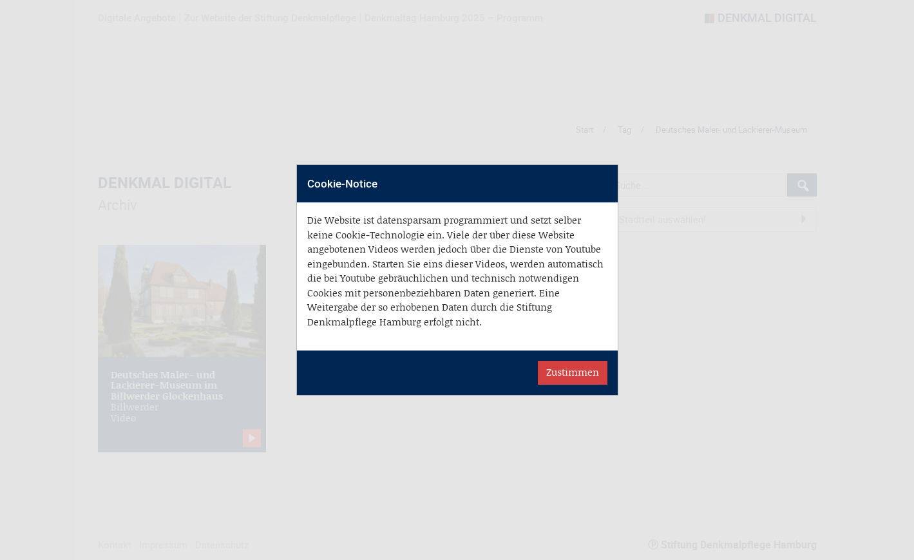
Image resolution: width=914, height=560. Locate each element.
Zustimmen (572, 372)
